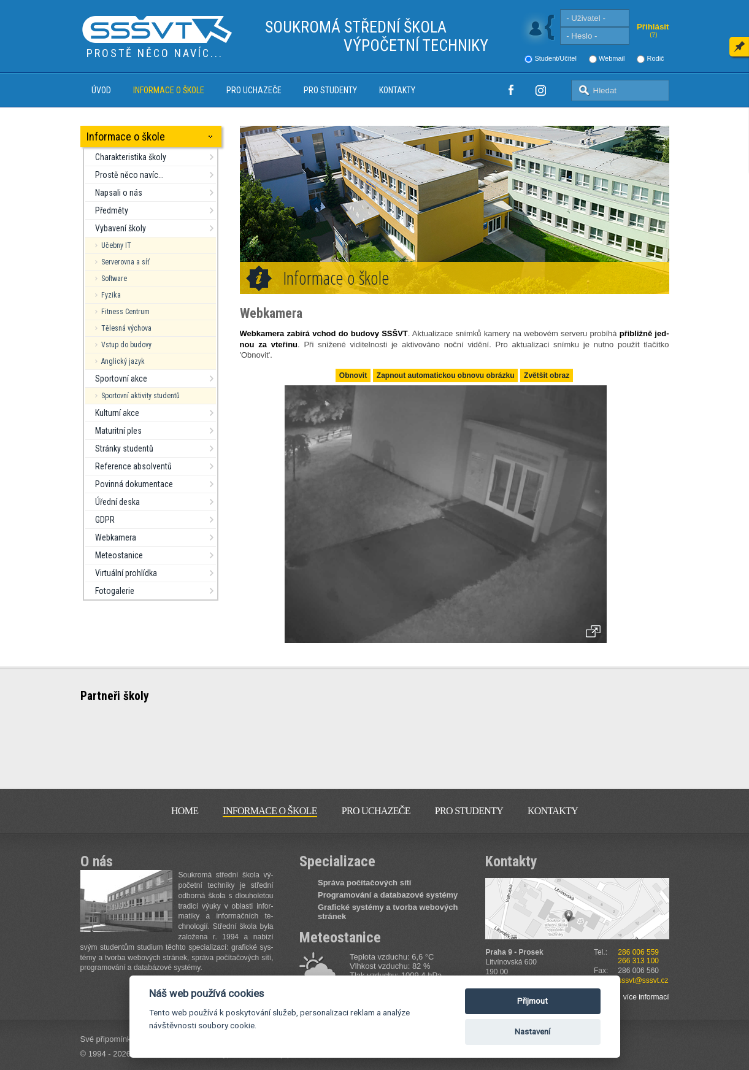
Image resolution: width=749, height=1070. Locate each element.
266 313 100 (638, 960)
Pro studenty (330, 90)
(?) (653, 34)
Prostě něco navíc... (129, 175)
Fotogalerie (114, 591)
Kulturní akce (117, 413)
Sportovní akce (121, 378)
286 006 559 (638, 952)
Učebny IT (116, 245)
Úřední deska (117, 502)
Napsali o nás (118, 193)
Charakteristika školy (130, 157)
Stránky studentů (124, 448)
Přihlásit (653, 26)
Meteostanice (119, 555)
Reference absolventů (133, 466)
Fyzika (111, 295)
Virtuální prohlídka (126, 573)
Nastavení (532, 1031)
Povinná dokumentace (134, 484)
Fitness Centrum (125, 311)
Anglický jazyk (123, 361)
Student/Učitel (555, 58)
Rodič (655, 58)
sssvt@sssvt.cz (643, 980)
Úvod (101, 90)
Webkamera (115, 537)
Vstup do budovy (126, 345)
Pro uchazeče (254, 90)
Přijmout (532, 1001)
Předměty (111, 210)
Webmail (612, 58)
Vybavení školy (120, 228)
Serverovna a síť (125, 262)
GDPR (105, 520)
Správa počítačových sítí (364, 882)
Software (114, 278)
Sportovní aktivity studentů (140, 395)
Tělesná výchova (126, 328)
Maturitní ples (118, 431)
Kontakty (397, 90)
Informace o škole (168, 90)
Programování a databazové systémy (388, 894)
